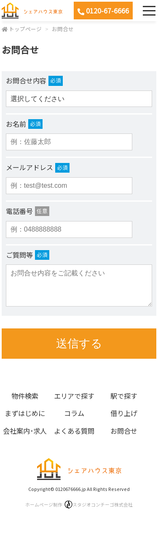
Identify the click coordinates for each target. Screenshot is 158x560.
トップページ (25, 29)
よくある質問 (74, 431)
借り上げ (123, 413)
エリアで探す (74, 396)
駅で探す (123, 396)
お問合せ (63, 29)
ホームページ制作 (79, 504)
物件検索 (24, 396)
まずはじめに (25, 413)
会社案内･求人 (25, 431)
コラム (74, 413)
